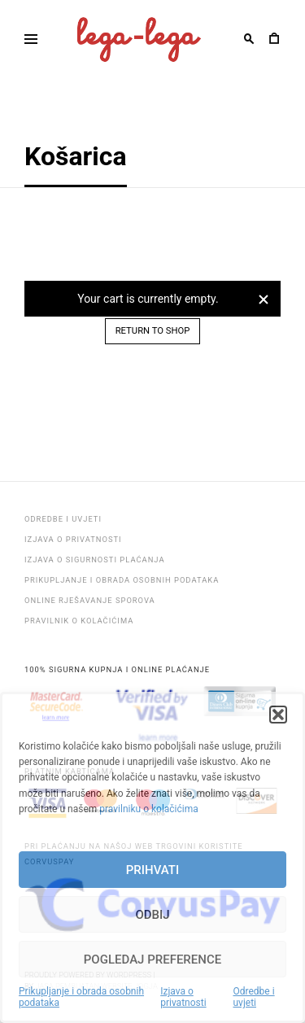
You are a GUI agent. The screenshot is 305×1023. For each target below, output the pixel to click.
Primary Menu (26, 42)
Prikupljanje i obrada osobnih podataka (81, 997)
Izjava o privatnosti (183, 997)
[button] (278, 714)
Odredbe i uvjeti (253, 997)
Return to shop (152, 331)
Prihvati (152, 870)
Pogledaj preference (152, 959)
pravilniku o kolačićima (148, 809)
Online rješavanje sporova (89, 600)
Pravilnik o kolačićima (78, 620)
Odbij (152, 914)
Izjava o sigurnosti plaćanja (94, 559)
